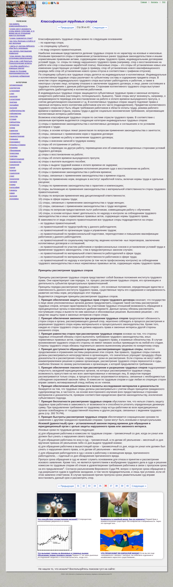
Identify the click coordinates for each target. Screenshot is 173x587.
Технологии (14, 179)
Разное (12, 167)
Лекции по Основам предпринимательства (18, 72)
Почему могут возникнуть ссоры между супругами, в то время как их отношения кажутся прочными (21, 32)
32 (83, 486)
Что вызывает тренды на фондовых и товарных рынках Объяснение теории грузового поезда (63, 554)
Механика (13, 148)
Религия (12, 170)
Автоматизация (15, 85)
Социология (14, 173)
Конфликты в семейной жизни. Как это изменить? (123, 519)
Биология (13, 96)
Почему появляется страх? (21, 38)
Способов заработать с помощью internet (19, 67)
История (12, 119)
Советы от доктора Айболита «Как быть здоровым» (21, 47)
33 (89, 486)
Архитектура (14, 88)
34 (95, 486)
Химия (12, 193)
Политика (13, 156)
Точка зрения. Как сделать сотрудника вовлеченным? (20, 57)
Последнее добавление (19, 76)
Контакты (154, 2)
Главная (144, 2)
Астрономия (14, 91)
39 (122, 486)
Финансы (13, 190)
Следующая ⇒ (99, 27)
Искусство (13, 116)
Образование (15, 150)
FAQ (163, 2)
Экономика (14, 199)
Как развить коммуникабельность (18, 25)
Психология (14, 165)
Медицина (13, 139)
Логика (12, 128)
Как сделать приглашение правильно (20, 52)
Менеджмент (14, 142)
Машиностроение (16, 136)
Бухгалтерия (14, 99)
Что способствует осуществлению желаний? (58, 519)
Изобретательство (17, 111)
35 (100, 486)
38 (116, 486)
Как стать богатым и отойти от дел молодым (22, 42)
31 (78, 486)
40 (127, 486)
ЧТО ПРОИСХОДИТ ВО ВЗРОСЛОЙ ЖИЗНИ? (120, 553)
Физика (12, 184)
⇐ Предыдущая (66, 27)
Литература (14, 125)
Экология (13, 196)
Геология (13, 108)
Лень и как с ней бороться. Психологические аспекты (20, 62)
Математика (14, 133)
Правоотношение (16, 159)
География (14, 105)
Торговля (13, 182)
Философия (14, 187)
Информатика (15, 113)
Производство (15, 162)
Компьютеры (14, 122)
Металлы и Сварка (17, 145)
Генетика (13, 102)
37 (111, 486)
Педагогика (14, 153)
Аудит (11, 93)
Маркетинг (13, 130)
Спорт (11, 176)
